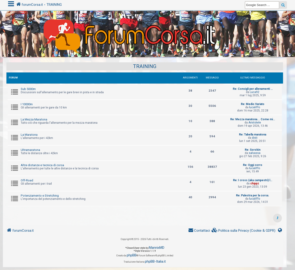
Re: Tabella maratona (252, 134)
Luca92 (254, 92)
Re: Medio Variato (252, 104)
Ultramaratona (30, 150)
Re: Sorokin (252, 149)
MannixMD (156, 248)
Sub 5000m (28, 89)
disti (254, 137)
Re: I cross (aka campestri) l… (252, 180)
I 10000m (27, 104)
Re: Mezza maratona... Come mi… (252, 119)
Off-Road (27, 180)
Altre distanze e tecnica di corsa (42, 165)
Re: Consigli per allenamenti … (253, 88)
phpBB (131, 255)
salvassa (254, 153)
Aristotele (254, 122)
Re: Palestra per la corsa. (252, 195)
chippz (254, 183)
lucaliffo (254, 107)
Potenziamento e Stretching (40, 195)
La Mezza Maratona (34, 119)
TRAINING (144, 66)
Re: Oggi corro (252, 165)
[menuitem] (244, 230)
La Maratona (29, 134)
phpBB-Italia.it (155, 261)
